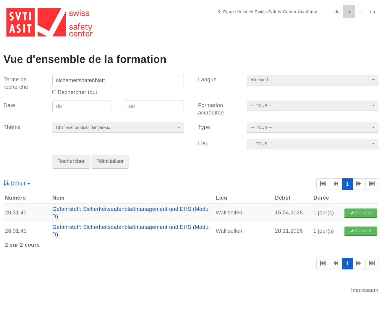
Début (17, 184)
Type (204, 127)
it (361, 11)
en (372, 11)
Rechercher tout (74, 92)
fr (348, 11)
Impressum (364, 290)
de (336, 11)
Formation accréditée (211, 109)
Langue (207, 80)
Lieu (203, 143)
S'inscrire (360, 213)
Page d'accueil (267, 11)
